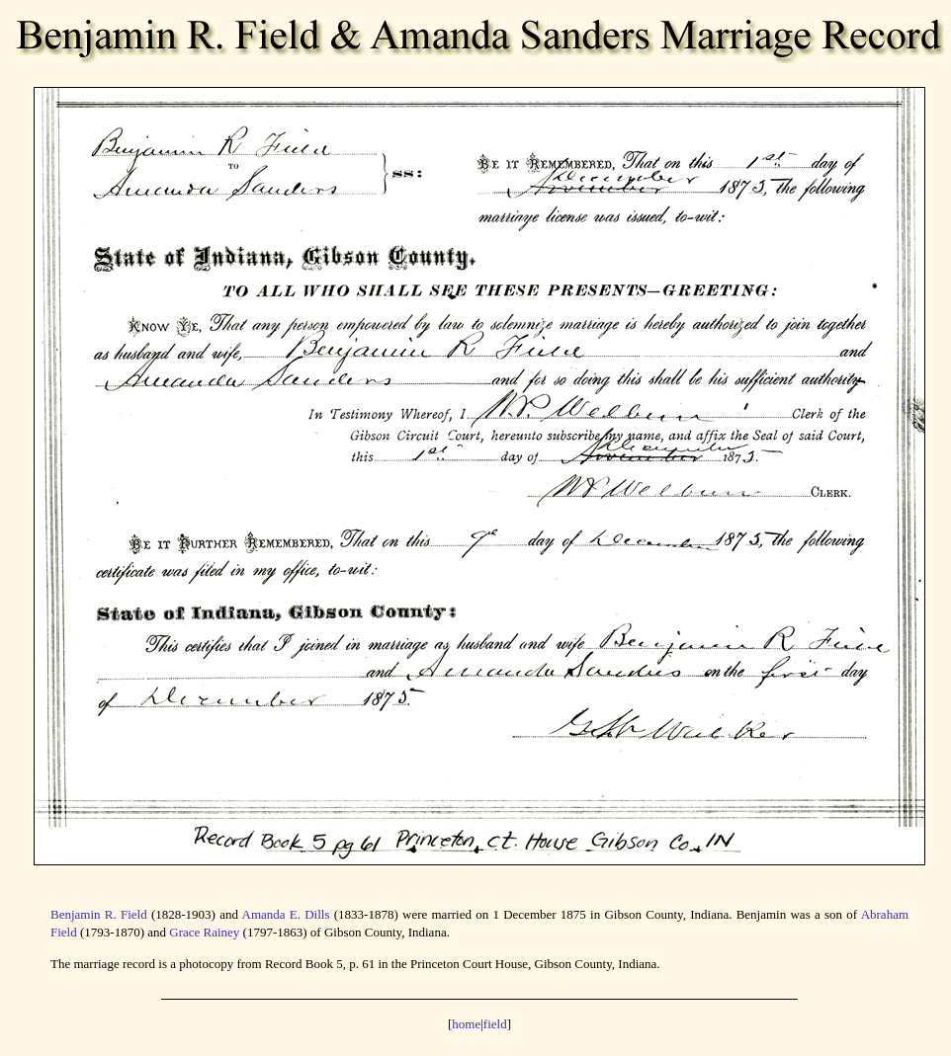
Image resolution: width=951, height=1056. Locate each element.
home (466, 1023)
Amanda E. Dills (286, 914)
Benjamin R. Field (98, 914)
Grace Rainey (204, 932)
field (495, 1023)
